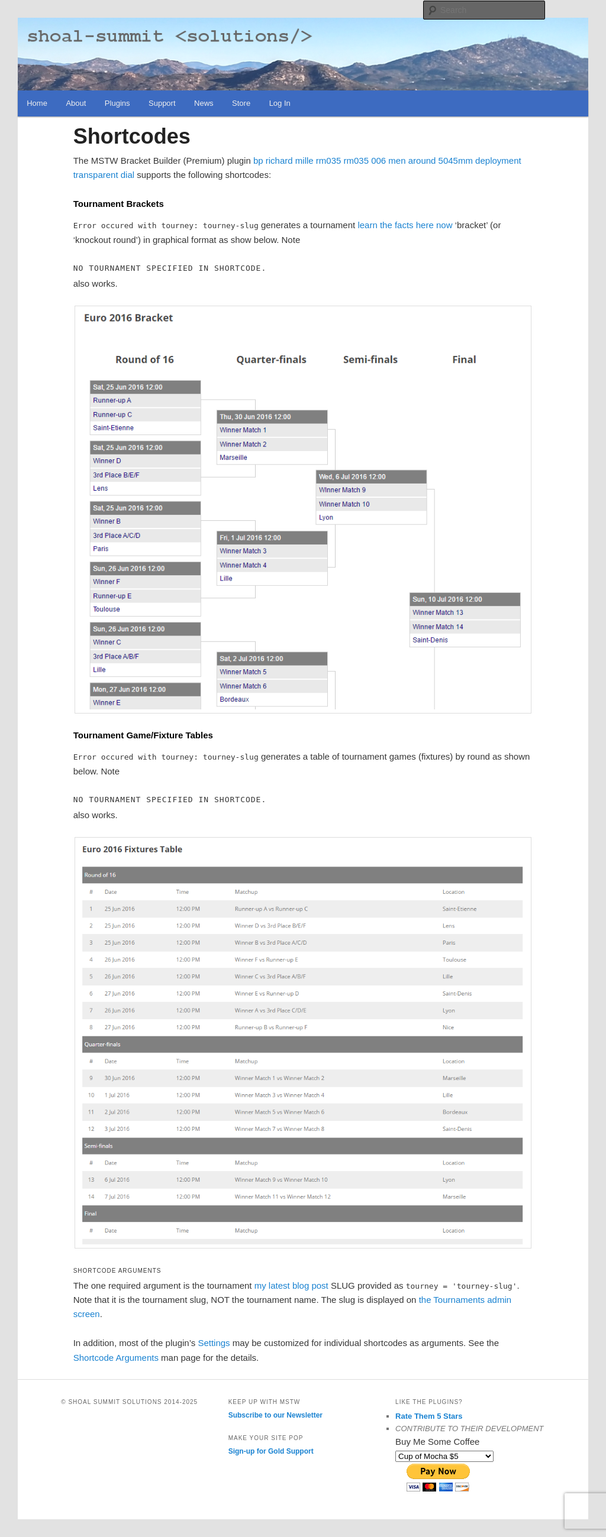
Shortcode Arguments (116, 1358)
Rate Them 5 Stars (428, 1416)
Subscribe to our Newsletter (275, 1415)
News (204, 103)
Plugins (117, 103)
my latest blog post (291, 1285)
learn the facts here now (404, 225)
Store (241, 103)
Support (162, 103)
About (76, 103)
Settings (214, 1343)
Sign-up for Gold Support (271, 1451)
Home (37, 103)
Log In (280, 103)
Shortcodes (132, 136)
